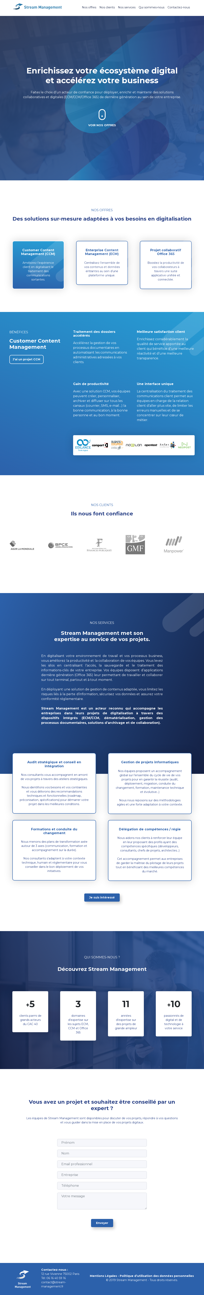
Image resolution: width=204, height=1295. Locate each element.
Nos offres (89, 7)
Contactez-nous (179, 7)
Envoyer (102, 1223)
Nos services (126, 7)
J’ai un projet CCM (26, 359)
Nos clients (107, 7)
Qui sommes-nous (151, 7)
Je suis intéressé (102, 897)
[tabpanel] (24, 545)
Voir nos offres (102, 125)
